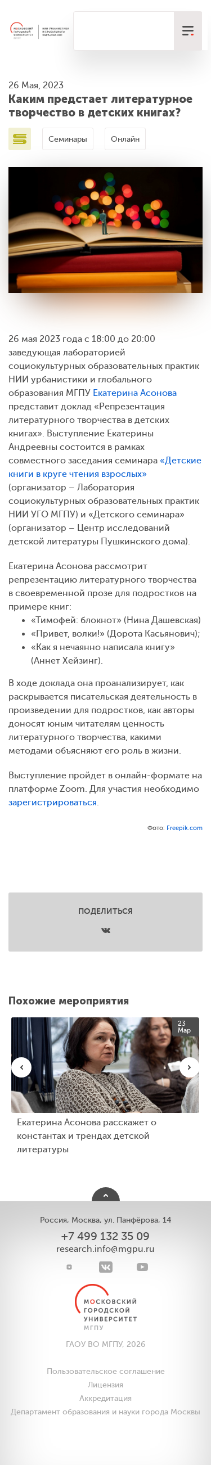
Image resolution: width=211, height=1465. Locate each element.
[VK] (105, 1267)
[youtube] (142, 1267)
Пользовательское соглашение (106, 1371)
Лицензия (105, 1385)
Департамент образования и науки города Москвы (105, 1412)
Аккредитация (105, 1398)
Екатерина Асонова (135, 393)
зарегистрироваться (52, 802)
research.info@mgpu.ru (105, 1249)
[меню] (188, 31)
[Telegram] (69, 1267)
